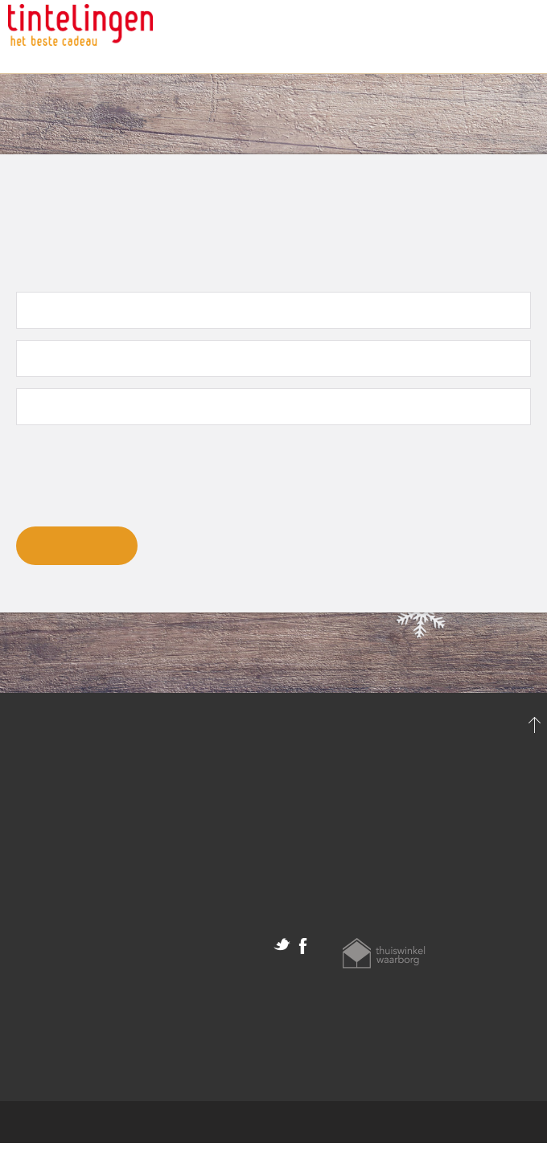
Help (287, 835)
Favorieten (39, 841)
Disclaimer (39, 981)
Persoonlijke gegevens (73, 800)
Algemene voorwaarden (77, 960)
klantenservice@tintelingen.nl (361, 814)
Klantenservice (486, 37)
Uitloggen (36, 862)
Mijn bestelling (51, 820)
